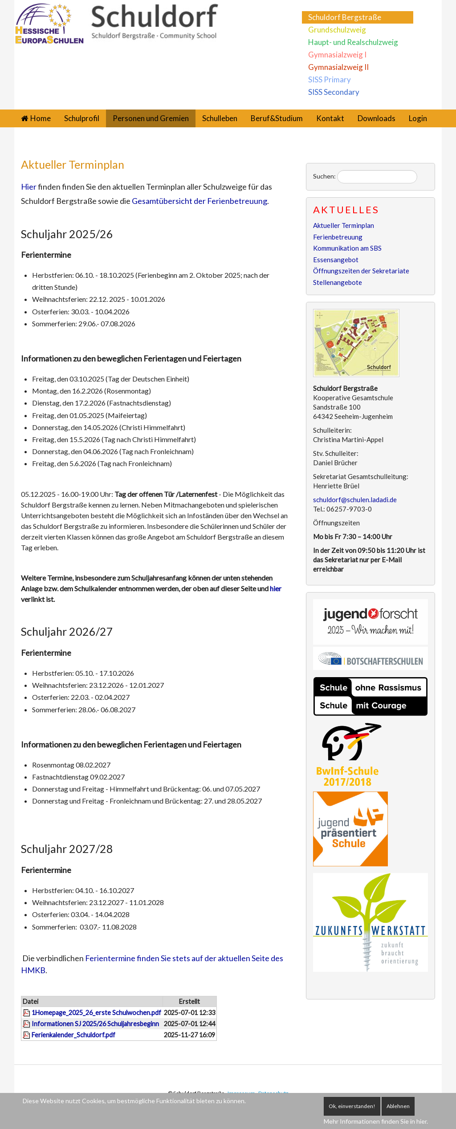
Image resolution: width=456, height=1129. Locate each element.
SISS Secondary (333, 92)
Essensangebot (335, 260)
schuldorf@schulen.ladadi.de (355, 499)
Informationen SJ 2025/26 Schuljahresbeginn (95, 1023)
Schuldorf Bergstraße (344, 17)
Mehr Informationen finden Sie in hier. (376, 1121)
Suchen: (324, 176)
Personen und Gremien (151, 118)
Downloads (376, 118)
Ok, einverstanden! (352, 1106)
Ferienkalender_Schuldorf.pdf (73, 1035)
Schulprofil (81, 118)
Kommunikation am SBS (347, 248)
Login (418, 118)
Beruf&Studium (277, 118)
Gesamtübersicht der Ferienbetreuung (199, 201)
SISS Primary (329, 79)
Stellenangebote (337, 282)
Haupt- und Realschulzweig (353, 42)
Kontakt (330, 118)
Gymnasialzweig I (337, 54)
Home (40, 118)
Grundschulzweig (337, 29)
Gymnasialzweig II (338, 67)
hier (275, 588)
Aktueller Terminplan (72, 164)
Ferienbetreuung (337, 237)
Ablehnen (398, 1106)
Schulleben (219, 118)
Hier (29, 186)
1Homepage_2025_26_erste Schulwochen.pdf (96, 1012)
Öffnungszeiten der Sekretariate (361, 271)
